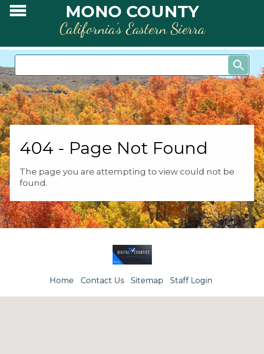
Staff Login (191, 280)
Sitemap (147, 280)
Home (62, 280)
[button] (18, 13)
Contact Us (102, 280)
